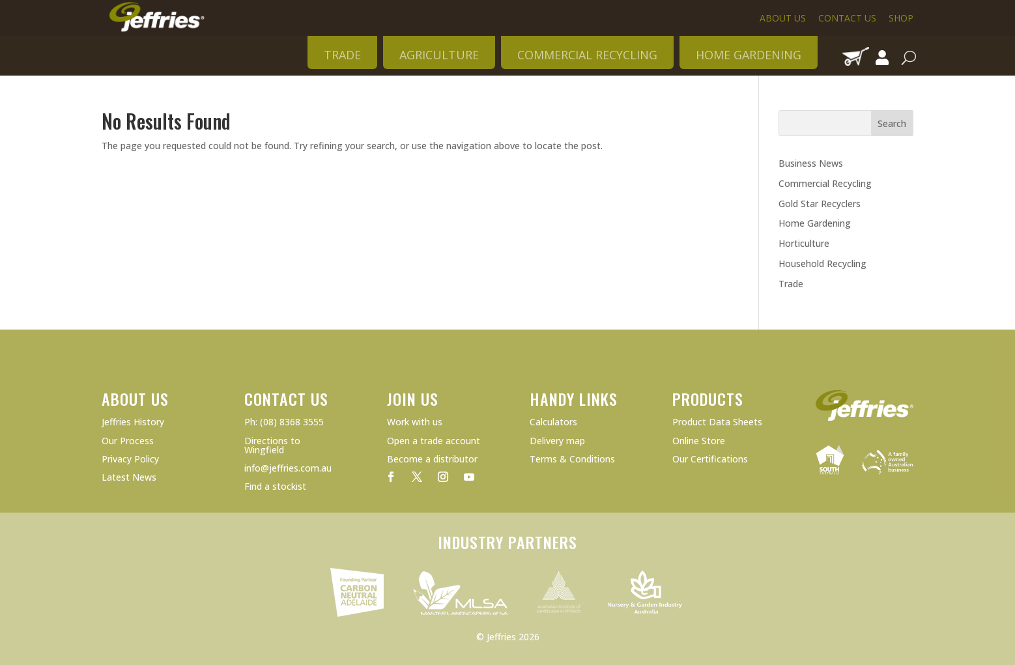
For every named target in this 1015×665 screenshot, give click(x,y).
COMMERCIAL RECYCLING (587, 55)
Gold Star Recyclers (820, 203)
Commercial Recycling (825, 183)
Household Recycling (822, 263)
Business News (811, 163)
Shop (901, 18)
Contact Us (847, 18)
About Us (783, 18)
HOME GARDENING (748, 55)
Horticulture (804, 243)
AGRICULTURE (439, 55)
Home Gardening (815, 223)
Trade (791, 283)
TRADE (342, 55)
